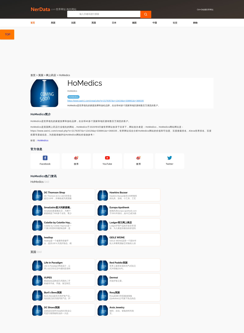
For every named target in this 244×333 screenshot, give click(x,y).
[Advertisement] (122, 50)
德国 (134, 23)
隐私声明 (85, 317)
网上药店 (51, 75)
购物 (195, 23)
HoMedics (43, 140)
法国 (73, 23)
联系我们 (69, 317)
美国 (53, 23)
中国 (154, 23)
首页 (32, 23)
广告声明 (100, 317)
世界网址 (87, 329)
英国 (94, 23)
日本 (114, 23)
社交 (175, 23)
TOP (7, 34)
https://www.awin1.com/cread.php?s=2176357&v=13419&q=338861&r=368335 (105, 101)
